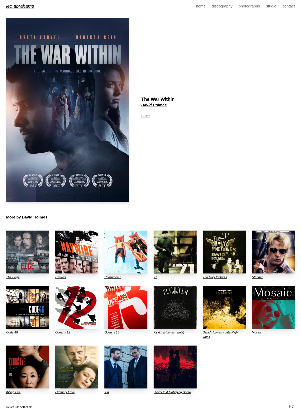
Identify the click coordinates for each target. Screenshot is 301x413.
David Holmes (154, 105)
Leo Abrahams (20, 6)
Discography (222, 6)
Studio (271, 6)
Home (201, 6)
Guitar (145, 116)
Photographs (249, 6)
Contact (289, 6)
